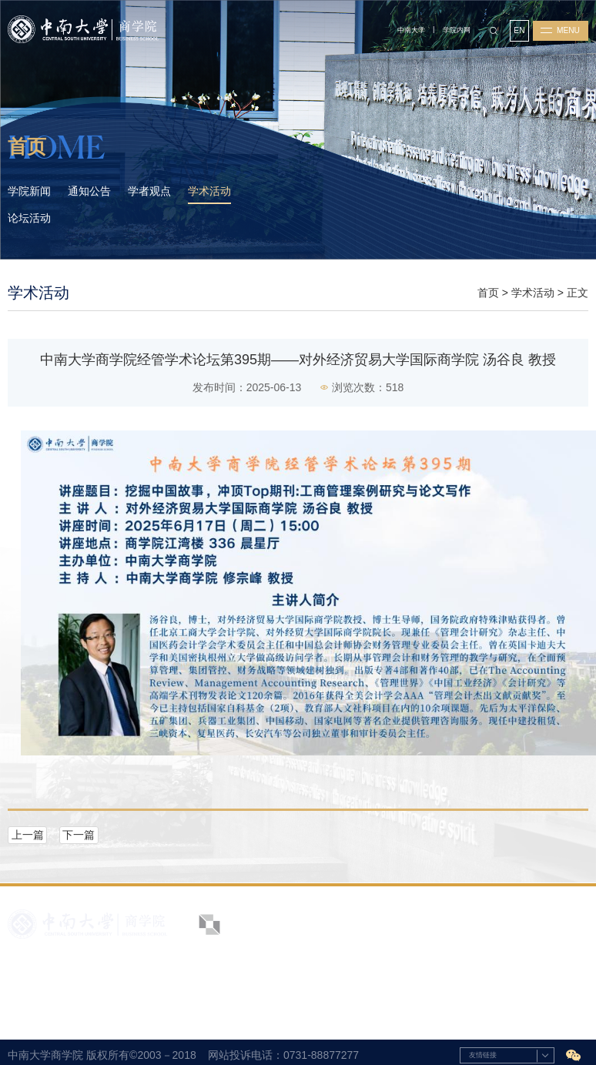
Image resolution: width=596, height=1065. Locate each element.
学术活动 (532, 292)
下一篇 (78, 835)
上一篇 (28, 835)
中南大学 (411, 30)
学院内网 (456, 30)
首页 (488, 292)
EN (519, 30)
